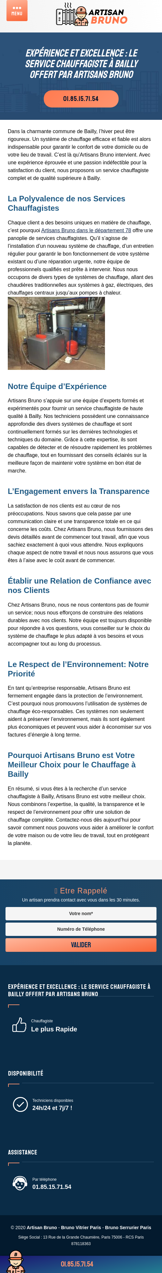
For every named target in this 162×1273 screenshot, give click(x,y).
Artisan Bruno (42, 1227)
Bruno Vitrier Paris (81, 1227)
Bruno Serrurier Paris (128, 1227)
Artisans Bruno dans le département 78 (86, 230)
